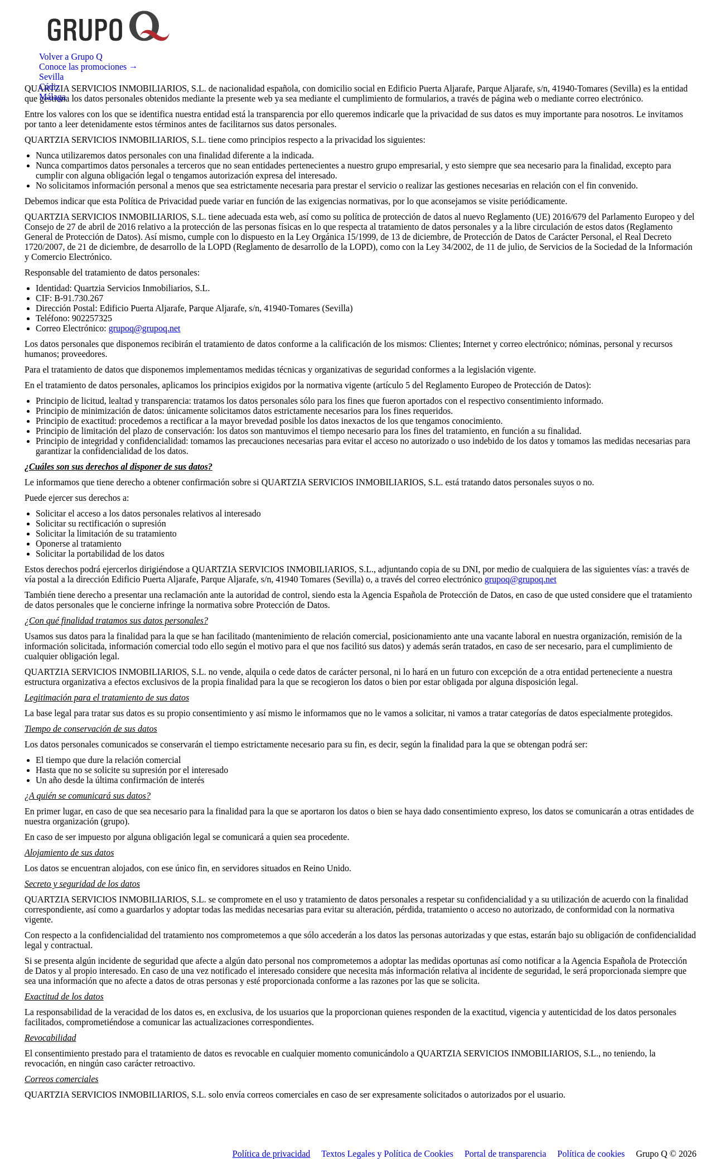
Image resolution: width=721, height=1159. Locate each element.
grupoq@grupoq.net (145, 328)
